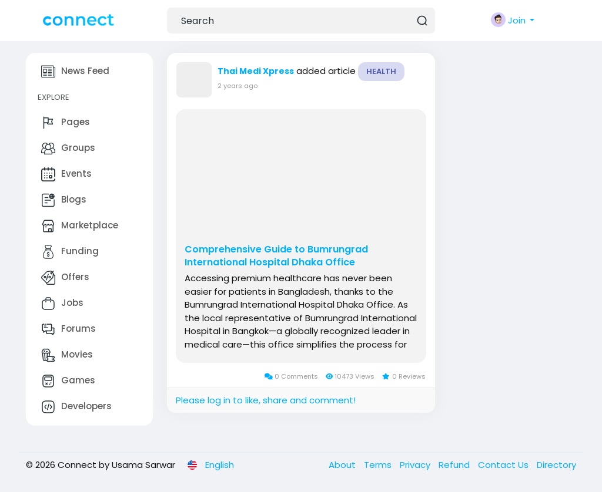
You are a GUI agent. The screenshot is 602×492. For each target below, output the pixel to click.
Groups (68, 148)
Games (68, 381)
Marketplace (79, 226)
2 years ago (237, 85)
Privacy (416, 465)
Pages (65, 123)
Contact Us (504, 465)
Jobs (62, 303)
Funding (70, 252)
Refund (455, 465)
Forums (68, 329)
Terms (379, 465)
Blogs (63, 200)
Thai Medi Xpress (256, 71)
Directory (556, 465)
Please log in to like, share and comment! (266, 400)
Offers (65, 278)
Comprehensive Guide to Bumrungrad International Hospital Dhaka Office (276, 256)
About (343, 465)
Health (381, 71)
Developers (76, 407)
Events (66, 174)
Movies (67, 355)
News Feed (75, 72)
